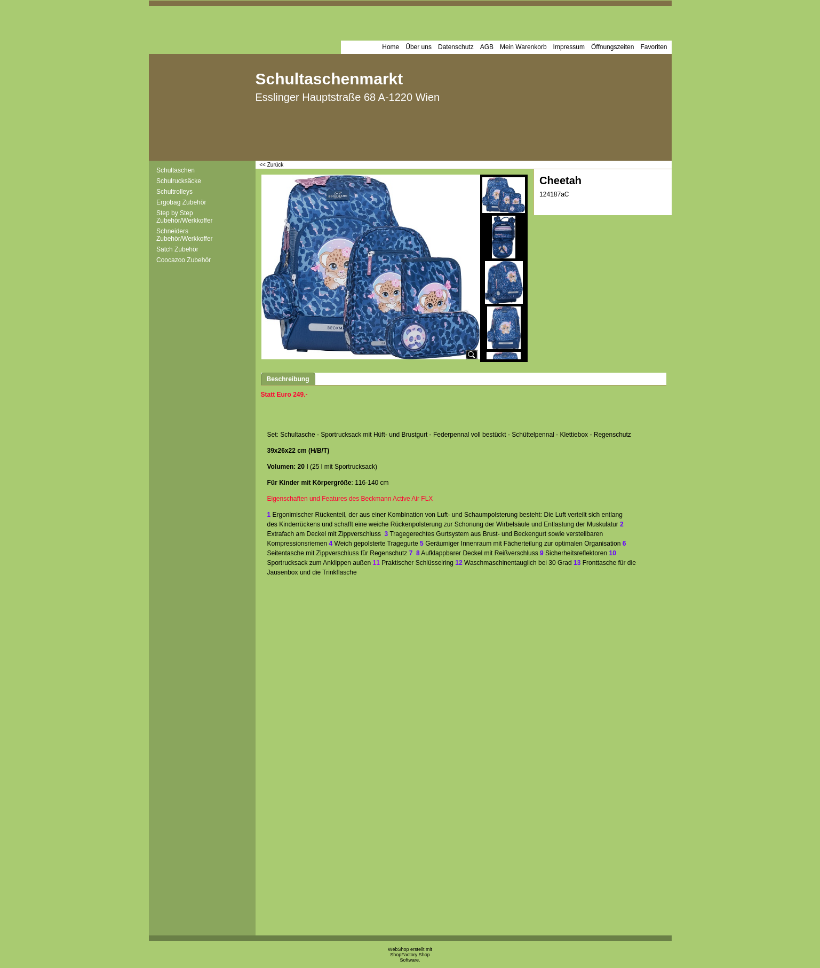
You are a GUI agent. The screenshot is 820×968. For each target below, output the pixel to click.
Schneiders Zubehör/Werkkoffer (184, 234)
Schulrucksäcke (178, 181)
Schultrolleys (174, 191)
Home (390, 47)
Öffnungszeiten (612, 47)
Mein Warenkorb (523, 47)
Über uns (418, 47)
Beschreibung (288, 379)
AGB (486, 47)
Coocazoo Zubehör (183, 260)
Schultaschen (175, 170)
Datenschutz (456, 47)
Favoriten (653, 47)
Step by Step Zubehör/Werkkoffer (184, 216)
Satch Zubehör (177, 249)
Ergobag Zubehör (181, 202)
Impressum (569, 47)
